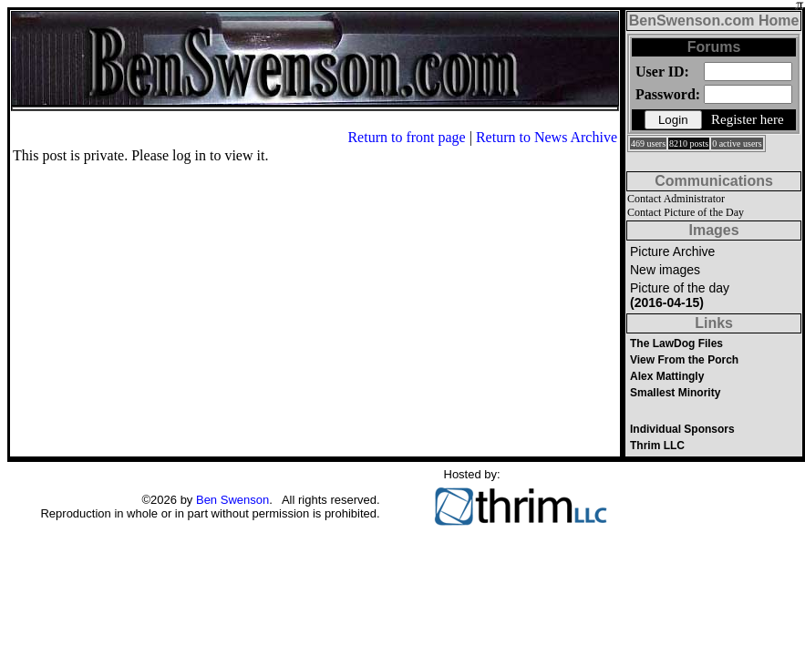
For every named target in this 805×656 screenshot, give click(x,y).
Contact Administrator (676, 198)
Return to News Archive (546, 137)
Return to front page (406, 137)
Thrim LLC (657, 445)
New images (665, 269)
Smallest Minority (675, 392)
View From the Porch (684, 360)
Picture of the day (679, 295)
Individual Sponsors (682, 429)
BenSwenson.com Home (714, 20)
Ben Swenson (232, 500)
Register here (747, 119)
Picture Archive (672, 251)
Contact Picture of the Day (685, 212)
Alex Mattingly (667, 376)
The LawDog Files (676, 343)
